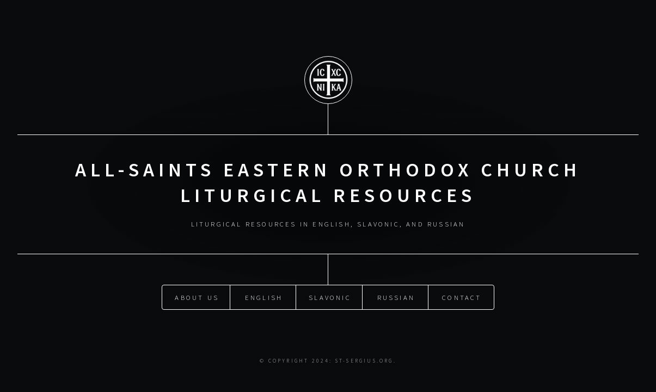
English (264, 297)
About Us (197, 297)
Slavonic (330, 297)
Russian (396, 297)
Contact (461, 297)
